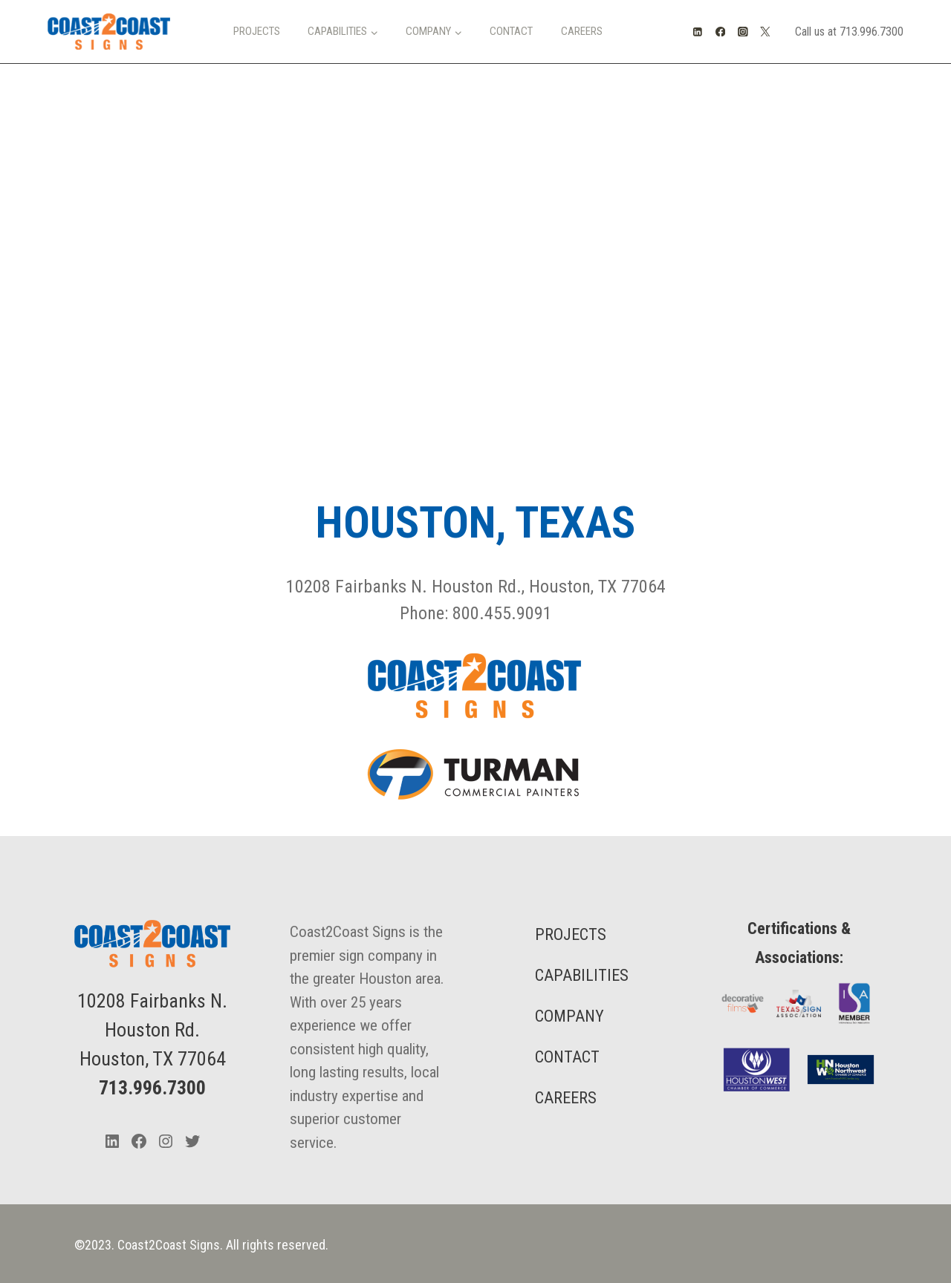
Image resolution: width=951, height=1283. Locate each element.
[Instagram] (743, 32)
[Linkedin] (698, 32)
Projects (256, 31)
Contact (511, 31)
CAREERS (566, 1097)
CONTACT (567, 1057)
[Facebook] (720, 32)
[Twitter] (766, 32)
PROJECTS (570, 934)
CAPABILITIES (582, 975)
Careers (582, 31)
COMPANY (569, 1016)
